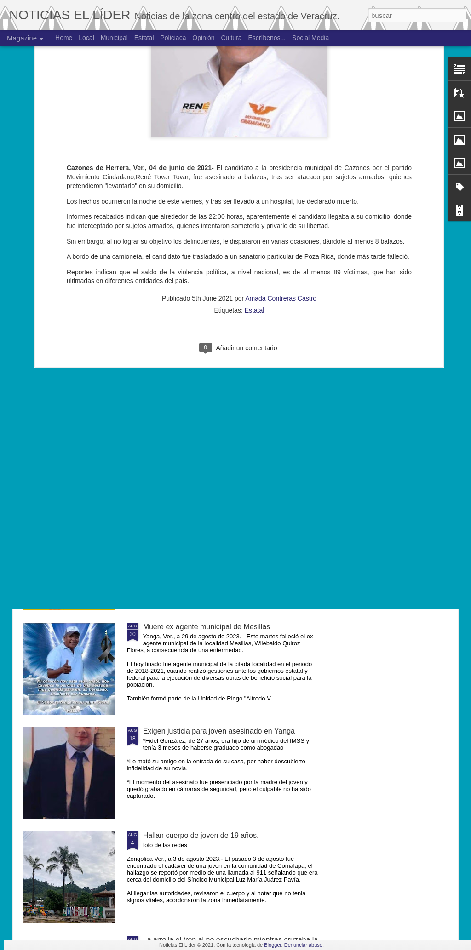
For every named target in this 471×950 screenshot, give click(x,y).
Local (86, 37)
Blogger (272, 945)
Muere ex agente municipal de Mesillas (206, 627)
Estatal (254, 190)
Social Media (310, 37)
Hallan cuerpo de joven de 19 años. (201, 835)
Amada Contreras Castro (280, 178)
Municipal (114, 37)
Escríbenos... (267, 37)
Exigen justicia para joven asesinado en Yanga (219, 731)
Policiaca (173, 37)
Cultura (231, 37)
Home (63, 37)
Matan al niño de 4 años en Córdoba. (203, 418)
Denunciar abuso (303, 945)
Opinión (203, 37)
